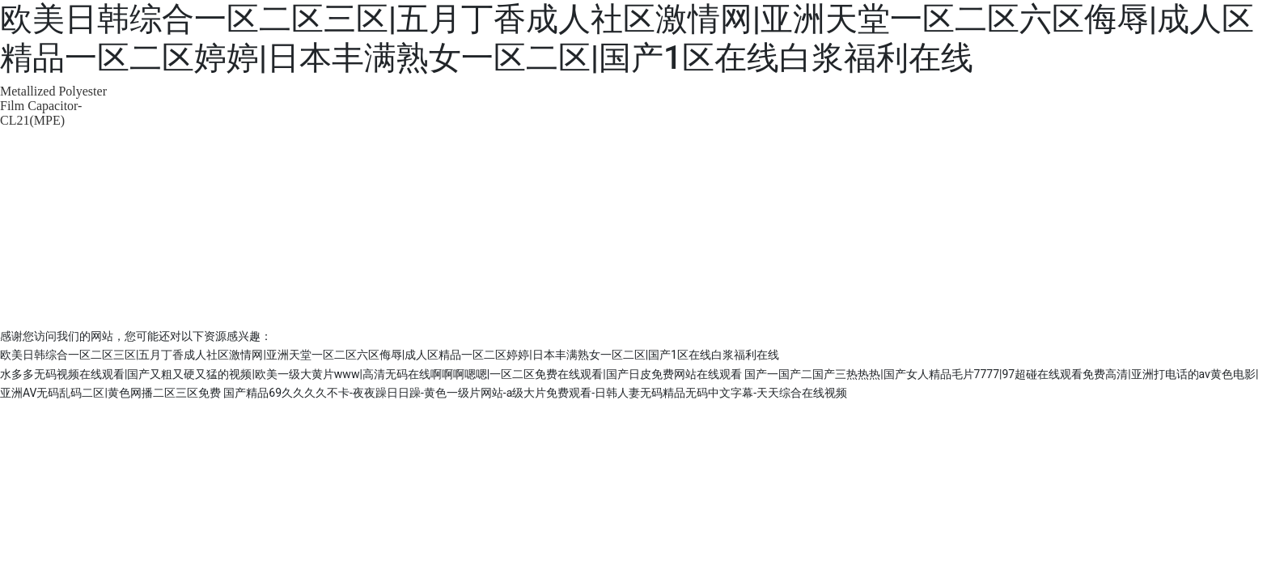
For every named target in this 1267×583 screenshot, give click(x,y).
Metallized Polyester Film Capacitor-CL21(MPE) (53, 105)
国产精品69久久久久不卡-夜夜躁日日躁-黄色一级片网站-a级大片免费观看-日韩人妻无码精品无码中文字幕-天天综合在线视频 (535, 392)
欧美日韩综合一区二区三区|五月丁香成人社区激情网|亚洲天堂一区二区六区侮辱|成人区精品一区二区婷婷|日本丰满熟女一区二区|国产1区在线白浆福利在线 (627, 38)
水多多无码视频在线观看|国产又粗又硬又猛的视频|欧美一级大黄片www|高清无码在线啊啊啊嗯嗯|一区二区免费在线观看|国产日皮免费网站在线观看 (371, 374)
